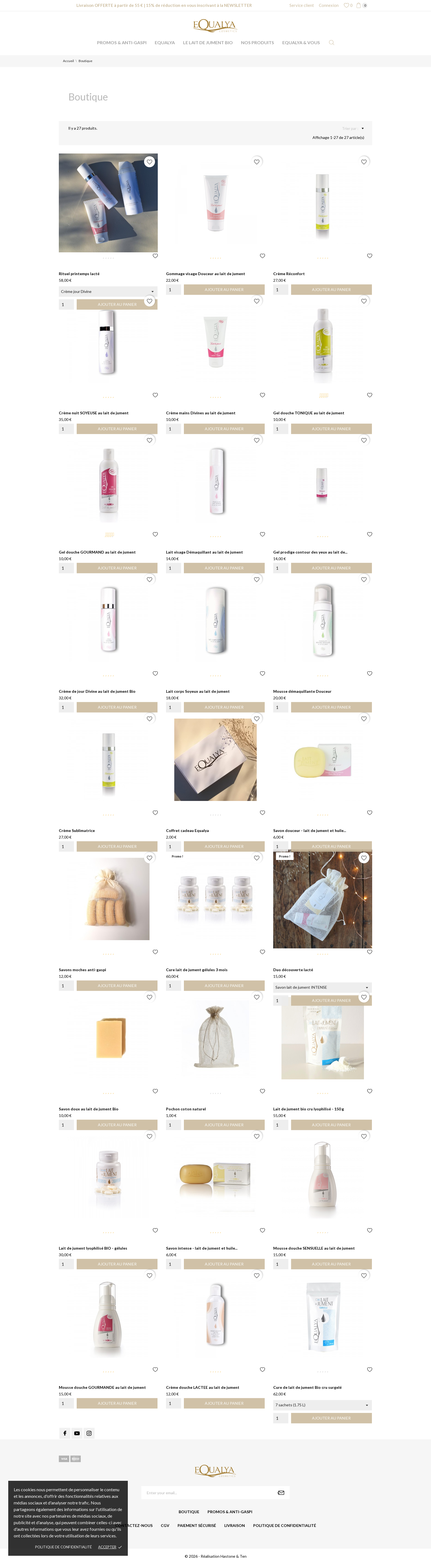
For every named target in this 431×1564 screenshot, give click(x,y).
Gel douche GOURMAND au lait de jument (97, 552)
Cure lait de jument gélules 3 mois (197, 969)
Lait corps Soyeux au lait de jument (198, 691)
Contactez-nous (134, 1525)
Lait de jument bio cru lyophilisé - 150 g (308, 1109)
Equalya (165, 42)
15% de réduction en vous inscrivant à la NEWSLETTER (199, 5)
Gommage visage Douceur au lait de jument (205, 273)
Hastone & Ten (233, 1556)
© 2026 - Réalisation (202, 1556)
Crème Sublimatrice (77, 830)
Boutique (189, 1511)
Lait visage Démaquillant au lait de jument (204, 552)
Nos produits (257, 42)
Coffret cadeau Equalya (187, 830)
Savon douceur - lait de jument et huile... (309, 830)
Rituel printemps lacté (79, 273)
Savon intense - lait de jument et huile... (201, 1248)
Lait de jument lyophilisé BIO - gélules (93, 1248)
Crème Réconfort (289, 273)
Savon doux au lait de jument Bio (88, 1109)
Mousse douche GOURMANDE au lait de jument (102, 1387)
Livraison (234, 1525)
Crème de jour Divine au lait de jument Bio (97, 691)
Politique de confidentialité (63, 1547)
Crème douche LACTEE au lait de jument (202, 1387)
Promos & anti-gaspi (122, 42)
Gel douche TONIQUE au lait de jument (308, 412)
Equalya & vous (301, 42)
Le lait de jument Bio (208, 42)
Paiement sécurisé (197, 1525)
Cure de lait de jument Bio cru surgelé (307, 1387)
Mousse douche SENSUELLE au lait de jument (314, 1248)
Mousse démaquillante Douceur (302, 691)
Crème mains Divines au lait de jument (201, 412)
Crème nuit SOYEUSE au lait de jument (94, 412)
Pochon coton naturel (186, 1109)
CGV (165, 1525)
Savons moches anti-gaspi (82, 969)
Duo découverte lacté (293, 969)
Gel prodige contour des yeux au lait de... (310, 552)
